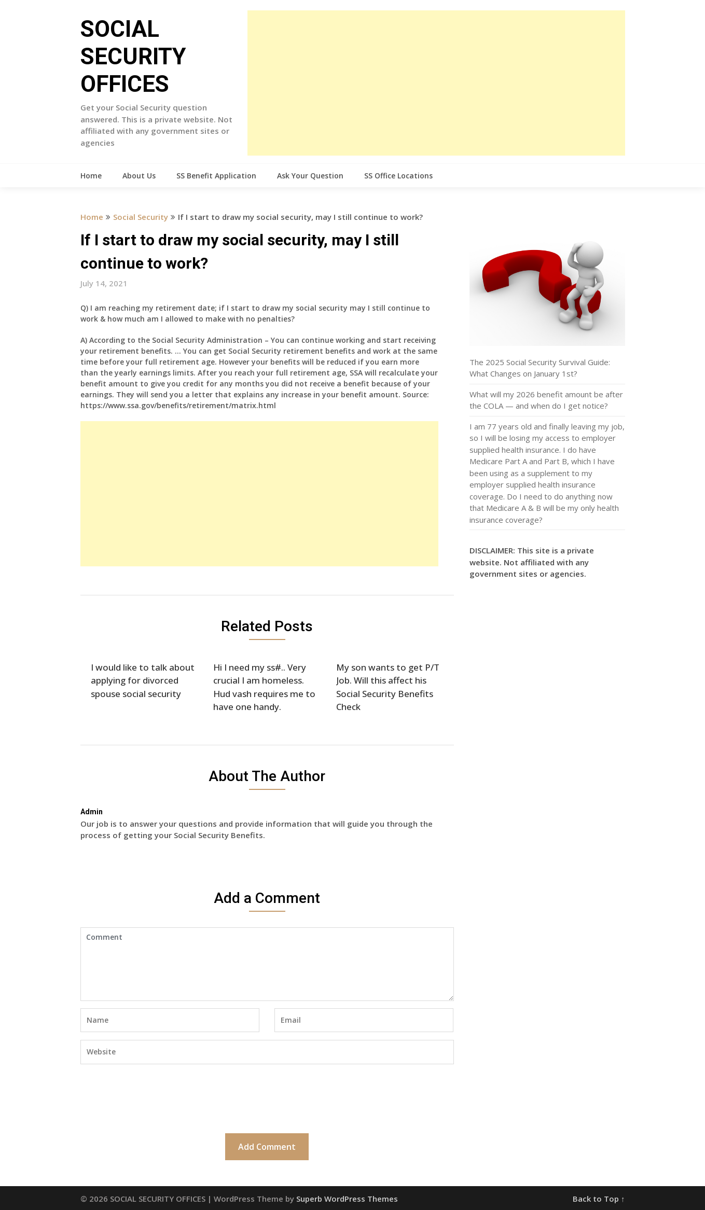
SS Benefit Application (216, 175)
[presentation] (159, 1097)
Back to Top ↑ (599, 1198)
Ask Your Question (310, 175)
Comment (267, 964)
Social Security (140, 217)
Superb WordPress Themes (347, 1198)
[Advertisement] (436, 83)
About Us (139, 175)
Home (91, 175)
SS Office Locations (398, 175)
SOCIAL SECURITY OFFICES (133, 57)
